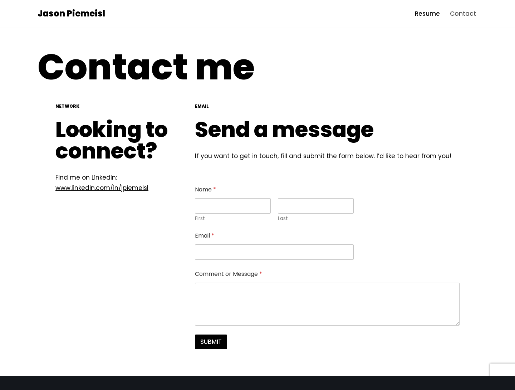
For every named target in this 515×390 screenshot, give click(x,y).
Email (204, 235)
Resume (427, 13)
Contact (463, 13)
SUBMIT (211, 341)
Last (283, 218)
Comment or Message (228, 273)
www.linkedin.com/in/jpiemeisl (101, 188)
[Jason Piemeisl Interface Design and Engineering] (71, 13)
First (200, 218)
